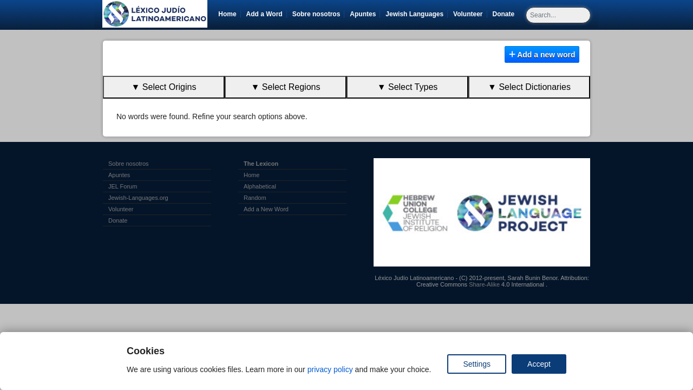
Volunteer (469, 14)
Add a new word (542, 54)
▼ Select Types (407, 87)
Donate (506, 14)
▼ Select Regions (286, 87)
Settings (477, 364)
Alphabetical (260, 186)
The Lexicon (261, 163)
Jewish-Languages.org (138, 197)
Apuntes (363, 14)
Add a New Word (266, 209)
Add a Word (264, 14)
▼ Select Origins (164, 87)
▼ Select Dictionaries (529, 87)
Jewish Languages (416, 14)
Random (255, 197)
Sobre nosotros (316, 14)
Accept (539, 364)
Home (227, 14)
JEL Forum (122, 186)
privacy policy (330, 369)
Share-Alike (484, 284)
